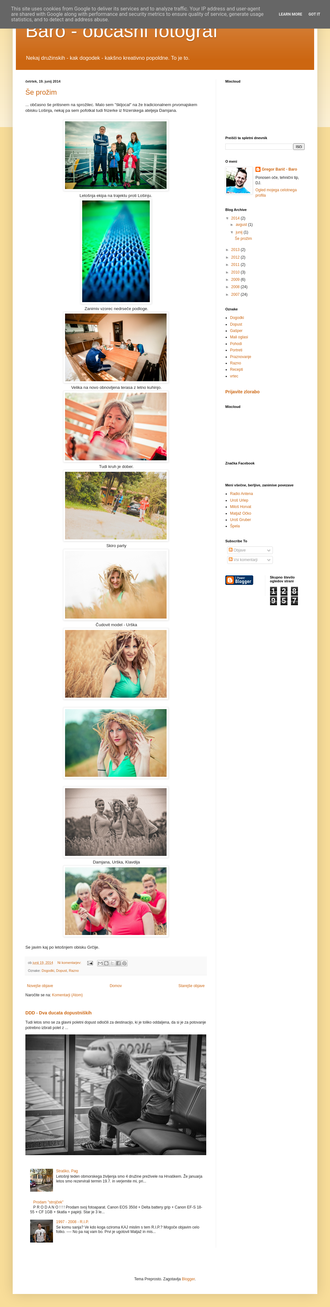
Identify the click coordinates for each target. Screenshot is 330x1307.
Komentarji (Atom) (67, 995)
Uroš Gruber (240, 520)
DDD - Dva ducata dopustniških (58, 1012)
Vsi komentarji (243, 560)
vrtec (234, 376)
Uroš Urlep (239, 500)
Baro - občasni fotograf (121, 30)
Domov (116, 986)
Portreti (236, 350)
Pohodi (236, 344)
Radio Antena (241, 493)
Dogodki (48, 970)
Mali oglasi (239, 337)
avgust (242, 224)
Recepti (236, 369)
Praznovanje (240, 357)
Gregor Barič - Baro (279, 169)
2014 (236, 218)
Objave (237, 550)
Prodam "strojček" (48, 1202)
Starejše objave (191, 986)
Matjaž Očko (240, 513)
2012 (236, 257)
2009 (236, 279)
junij (240, 232)
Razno (74, 970)
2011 (236, 264)
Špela (235, 526)
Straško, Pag (67, 1171)
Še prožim (41, 92)
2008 (236, 287)
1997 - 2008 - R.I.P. (72, 1222)
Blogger (188, 1279)
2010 (236, 272)
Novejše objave (40, 986)
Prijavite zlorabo (242, 391)
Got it (314, 14)
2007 (236, 294)
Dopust (61, 970)
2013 (236, 249)
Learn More (290, 14)
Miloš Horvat (240, 507)
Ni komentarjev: (69, 963)
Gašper (236, 330)
